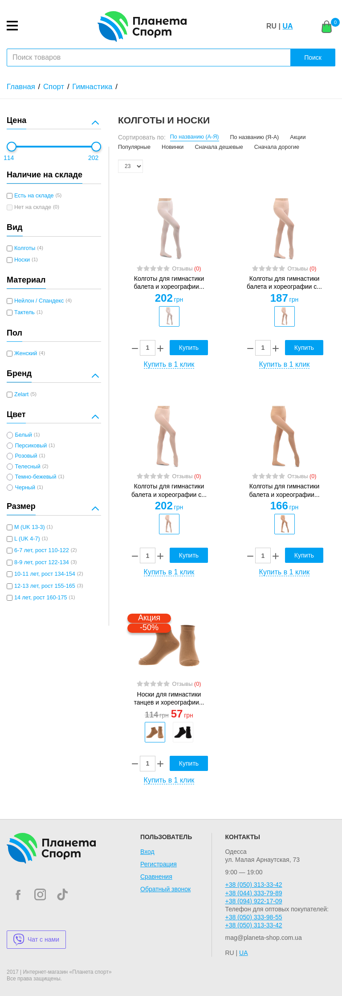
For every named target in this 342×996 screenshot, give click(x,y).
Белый (23, 435)
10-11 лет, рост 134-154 (44, 574)
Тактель (24, 312)
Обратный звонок (165, 889)
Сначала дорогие (276, 147)
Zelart (21, 394)
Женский (25, 353)
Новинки (172, 147)
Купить (189, 347)
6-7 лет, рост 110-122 (41, 550)
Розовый (26, 456)
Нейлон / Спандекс (39, 301)
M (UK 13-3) (29, 527)
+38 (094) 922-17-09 (253, 901)
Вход (147, 851)
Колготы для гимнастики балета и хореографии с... (284, 282)
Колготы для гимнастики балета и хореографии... (169, 282)
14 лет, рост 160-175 (40, 597)
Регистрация (158, 864)
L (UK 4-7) (27, 539)
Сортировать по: (142, 137)
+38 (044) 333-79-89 (253, 893)
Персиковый (31, 446)
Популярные (134, 147)
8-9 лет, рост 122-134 (41, 562)
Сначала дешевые (219, 147)
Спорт (53, 86)
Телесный (27, 466)
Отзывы (186, 269)
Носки (22, 260)
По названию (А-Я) (194, 137)
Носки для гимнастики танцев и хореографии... (169, 698)
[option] (169, 316)
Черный (25, 487)
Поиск (313, 57)
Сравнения (156, 876)
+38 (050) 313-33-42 (253, 884)
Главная (21, 86)
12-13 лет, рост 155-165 (44, 586)
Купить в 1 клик (169, 364)
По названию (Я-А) (254, 137)
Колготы (24, 248)
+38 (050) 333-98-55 (253, 917)
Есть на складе (34, 196)
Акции (297, 137)
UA (287, 26)
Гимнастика (92, 86)
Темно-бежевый (35, 477)
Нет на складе (32, 207)
